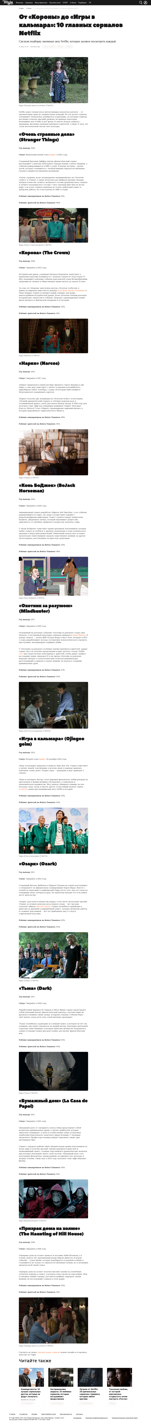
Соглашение (77, 1418)
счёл (21, 653)
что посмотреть (27, 1403)
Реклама (34, 1414)
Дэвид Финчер (79, 635)
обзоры (112, 1403)
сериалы (69, 47)
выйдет (52, 154)
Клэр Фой (62, 290)
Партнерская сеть (66, 1414)
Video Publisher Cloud (48, 1414)
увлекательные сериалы (49, 1352)
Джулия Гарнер (43, 906)
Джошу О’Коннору (76, 290)
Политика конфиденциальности (97, 1418)
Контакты (79, 1414)
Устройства (23, 1414)
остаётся (23, 789)
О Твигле (12, 1414)
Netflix (60, 47)
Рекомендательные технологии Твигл (125, 1418)
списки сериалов (49, 47)
